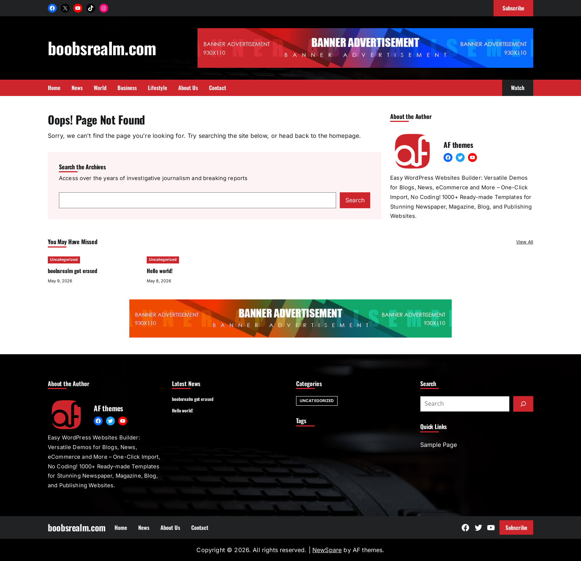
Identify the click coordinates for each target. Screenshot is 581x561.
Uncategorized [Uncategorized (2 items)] (317, 400)
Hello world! (160, 270)
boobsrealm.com (102, 47)
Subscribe (516, 527)
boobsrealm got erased (72, 270)
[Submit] (523, 404)
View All (524, 242)
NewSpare (327, 550)
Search (355, 200)
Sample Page (438, 444)
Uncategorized (64, 259)
